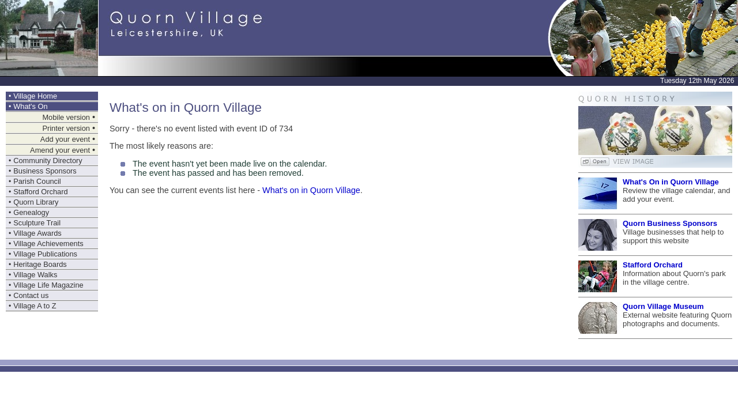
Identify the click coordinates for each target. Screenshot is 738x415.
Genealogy (31, 212)
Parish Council (37, 181)
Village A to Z (34, 305)
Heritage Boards (39, 264)
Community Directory (47, 160)
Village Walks (35, 274)
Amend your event (60, 150)
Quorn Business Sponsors (670, 223)
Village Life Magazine (48, 285)
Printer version (66, 128)
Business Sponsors (45, 171)
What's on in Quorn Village (311, 190)
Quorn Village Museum (663, 306)
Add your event (65, 139)
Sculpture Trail (37, 222)
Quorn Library (35, 202)
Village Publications (45, 254)
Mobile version (66, 117)
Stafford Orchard (40, 191)
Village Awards (37, 233)
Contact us (30, 295)
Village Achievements (48, 243)
